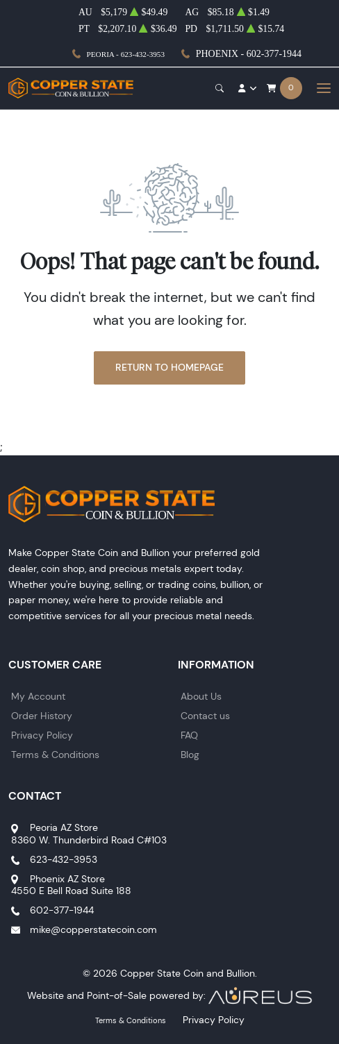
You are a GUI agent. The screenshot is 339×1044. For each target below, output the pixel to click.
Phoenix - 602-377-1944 (248, 54)
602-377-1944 (62, 910)
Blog (190, 754)
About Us (201, 696)
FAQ (189, 735)
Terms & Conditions (55, 754)
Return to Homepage (169, 367)
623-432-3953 (63, 859)
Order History (41, 715)
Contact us (205, 715)
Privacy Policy (42, 735)
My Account (38, 696)
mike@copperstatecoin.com (93, 929)
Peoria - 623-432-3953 (126, 54)
